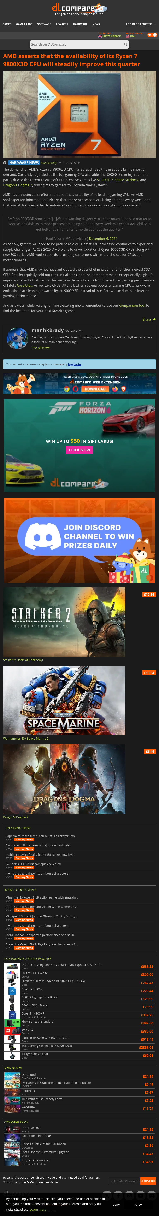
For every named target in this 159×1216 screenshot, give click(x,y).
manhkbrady (49, 163)
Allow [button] (138, 1204)
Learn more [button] (37, 1209)
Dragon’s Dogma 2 (17, 185)
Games (6, 24)
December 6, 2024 (103, 238)
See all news (40, 348)
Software (44, 24)
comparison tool (132, 305)
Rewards (62, 24)
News (96, 24)
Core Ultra (25, 285)
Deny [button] (116, 1204)
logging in (74, 364)
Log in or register (139, 24)
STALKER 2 (105, 180)
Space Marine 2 (127, 180)
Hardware (80, 24)
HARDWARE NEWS (24, 162)
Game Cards (24, 24)
